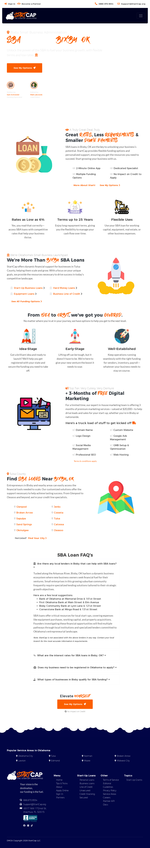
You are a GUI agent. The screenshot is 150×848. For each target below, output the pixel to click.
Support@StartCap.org (133, 4)
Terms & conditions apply (85, 461)
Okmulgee (22, 530)
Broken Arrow (24, 512)
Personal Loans (87, 780)
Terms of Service (111, 780)
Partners (60, 797)
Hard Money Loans (64, 288)
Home (59, 780)
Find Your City (31, 538)
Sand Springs (24, 524)
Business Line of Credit (66, 293)
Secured (84, 797)
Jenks (57, 506)
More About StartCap (87, 185)
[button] (75, 565)
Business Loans (87, 783)
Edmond (55, 760)
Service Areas (109, 794)
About (59, 787)
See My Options (25, 67)
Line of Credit (86, 787)
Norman (88, 756)
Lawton (22, 760)
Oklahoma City (25, 756)
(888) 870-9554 (106, 4)
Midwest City (123, 760)
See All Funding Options (27, 301)
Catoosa (59, 524)
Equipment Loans (24, 293)
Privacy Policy (109, 790)
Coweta (58, 512)
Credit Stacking (87, 794)
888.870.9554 (30, 800)
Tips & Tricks (62, 783)
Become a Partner (31, 4)
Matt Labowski (36, 95)
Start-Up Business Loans (28, 288)
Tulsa (57, 518)
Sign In (11, 4)
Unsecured (85, 790)
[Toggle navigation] (141, 16)
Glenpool (21, 506)
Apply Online (62, 790)
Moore (87, 760)
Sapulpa (21, 518)
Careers (106, 797)
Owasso (58, 530)
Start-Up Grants (134, 780)
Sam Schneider (13, 95)
